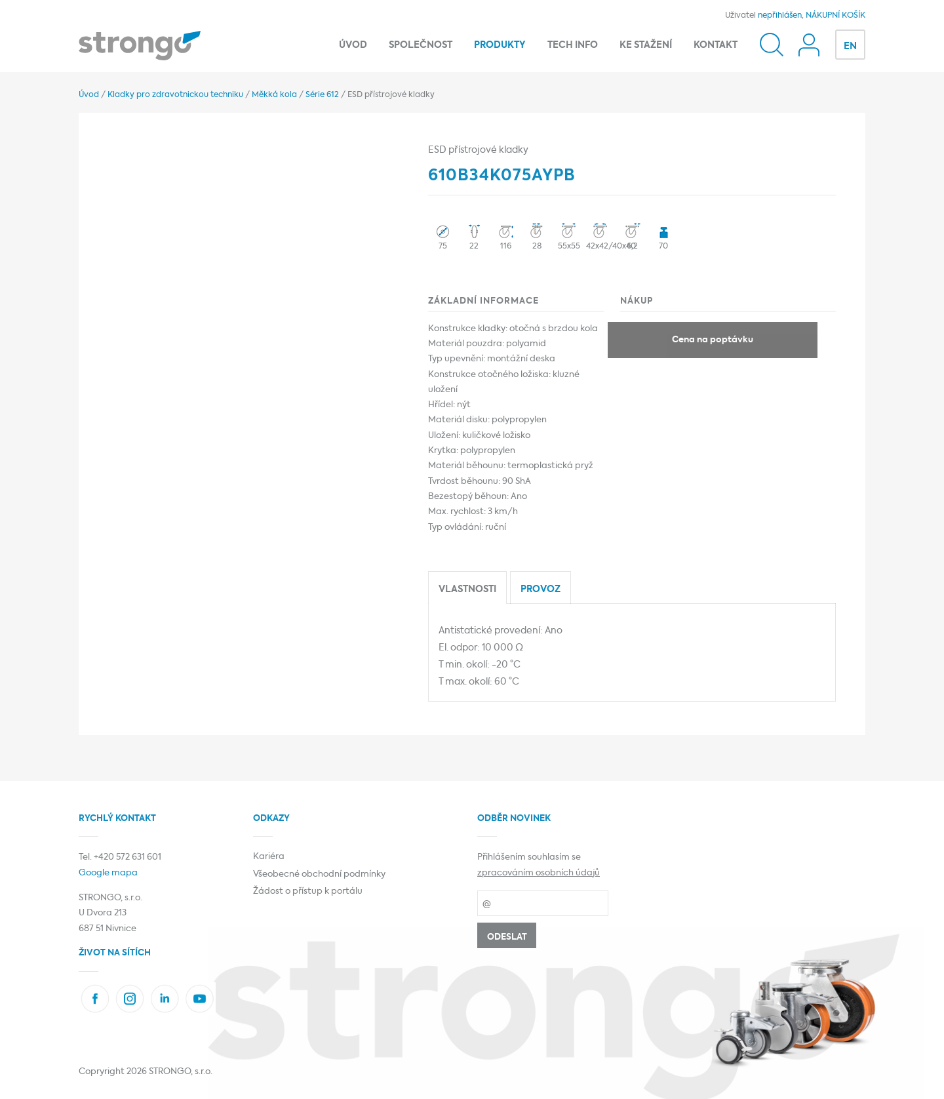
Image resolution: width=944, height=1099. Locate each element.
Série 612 (322, 95)
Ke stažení (646, 45)
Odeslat (507, 937)
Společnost (420, 45)
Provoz (540, 589)
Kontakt (716, 45)
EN (850, 46)
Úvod (353, 45)
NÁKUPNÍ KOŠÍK (835, 16)
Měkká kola (274, 95)
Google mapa (108, 873)
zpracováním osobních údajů (538, 873)
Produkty (500, 45)
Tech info (572, 45)
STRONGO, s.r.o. (180, 1072)
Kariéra (269, 856)
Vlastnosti (467, 589)
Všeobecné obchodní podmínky (319, 874)
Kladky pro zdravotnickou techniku (175, 95)
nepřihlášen (780, 16)
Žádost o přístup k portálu (308, 891)
